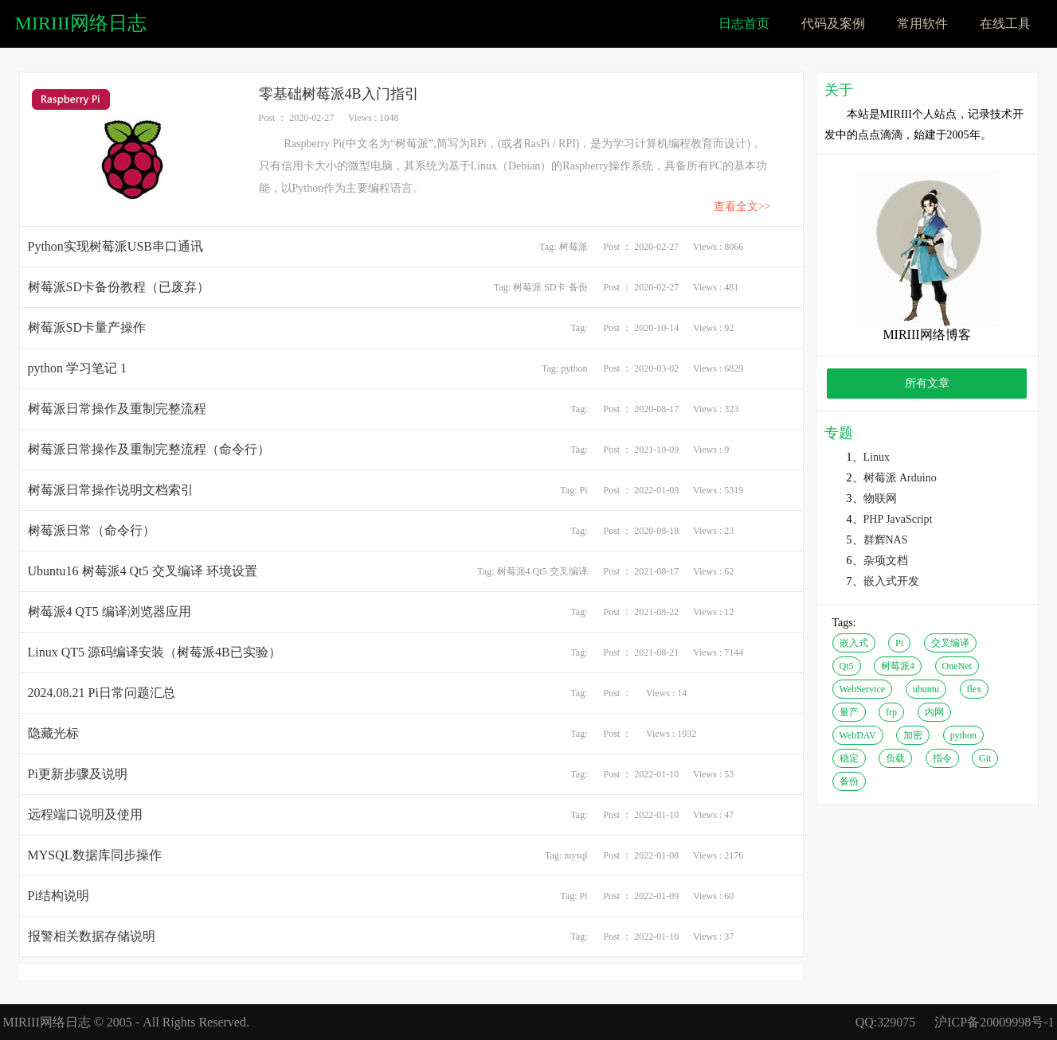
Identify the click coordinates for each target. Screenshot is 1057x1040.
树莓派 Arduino (900, 478)
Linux (876, 457)
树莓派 (573, 246)
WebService (863, 689)
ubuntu (926, 689)
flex (974, 689)
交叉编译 (569, 571)
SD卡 (555, 287)
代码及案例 (833, 23)
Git (985, 758)
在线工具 (1005, 23)
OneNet (957, 666)
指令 (942, 758)
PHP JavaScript (898, 519)
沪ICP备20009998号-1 (994, 1022)
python (574, 368)
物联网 (880, 498)
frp (891, 712)
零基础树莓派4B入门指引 (339, 94)
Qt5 (540, 571)
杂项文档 (885, 561)
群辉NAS (885, 540)
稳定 (849, 758)
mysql (575, 855)
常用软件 (922, 23)
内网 (934, 712)
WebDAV (858, 735)
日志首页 (743, 23)
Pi (583, 490)
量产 (849, 712)
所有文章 (927, 383)
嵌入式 (854, 643)
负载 (895, 758)
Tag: (548, 246)
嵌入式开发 (891, 581)
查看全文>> (742, 206)
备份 (578, 287)
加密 (912, 735)
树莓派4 (513, 571)
